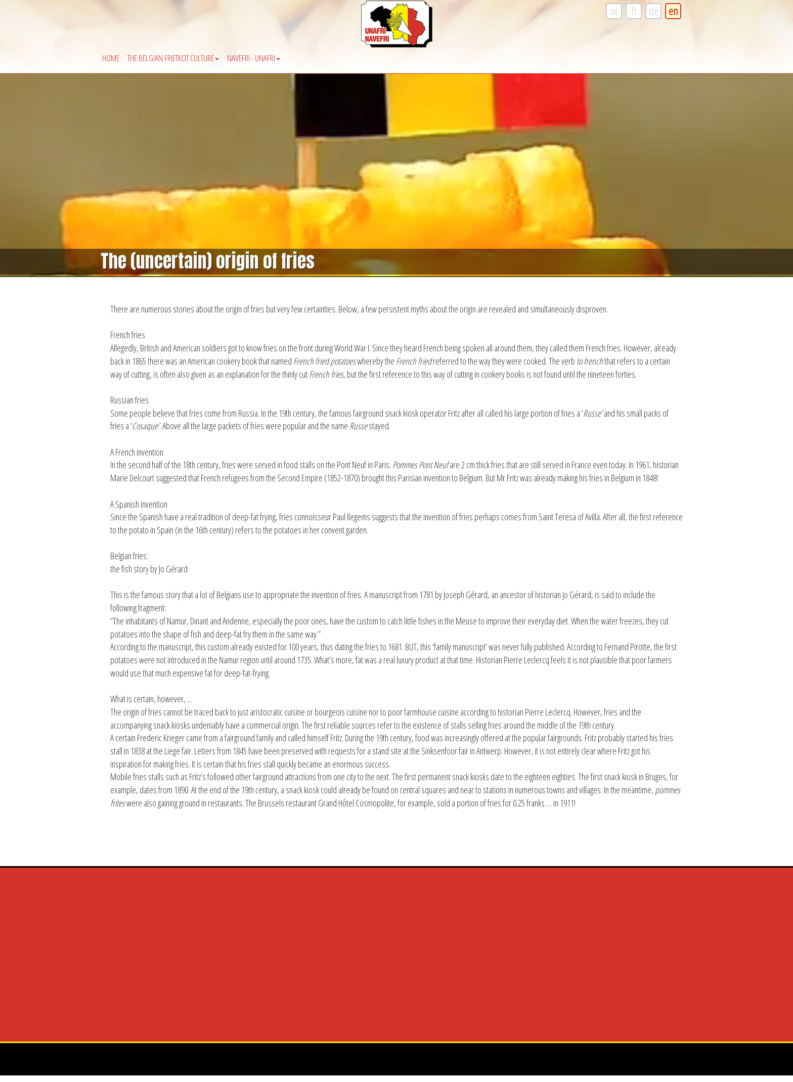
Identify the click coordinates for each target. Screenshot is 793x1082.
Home (110, 58)
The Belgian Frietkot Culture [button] (173, 58)
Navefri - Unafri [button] (253, 58)
